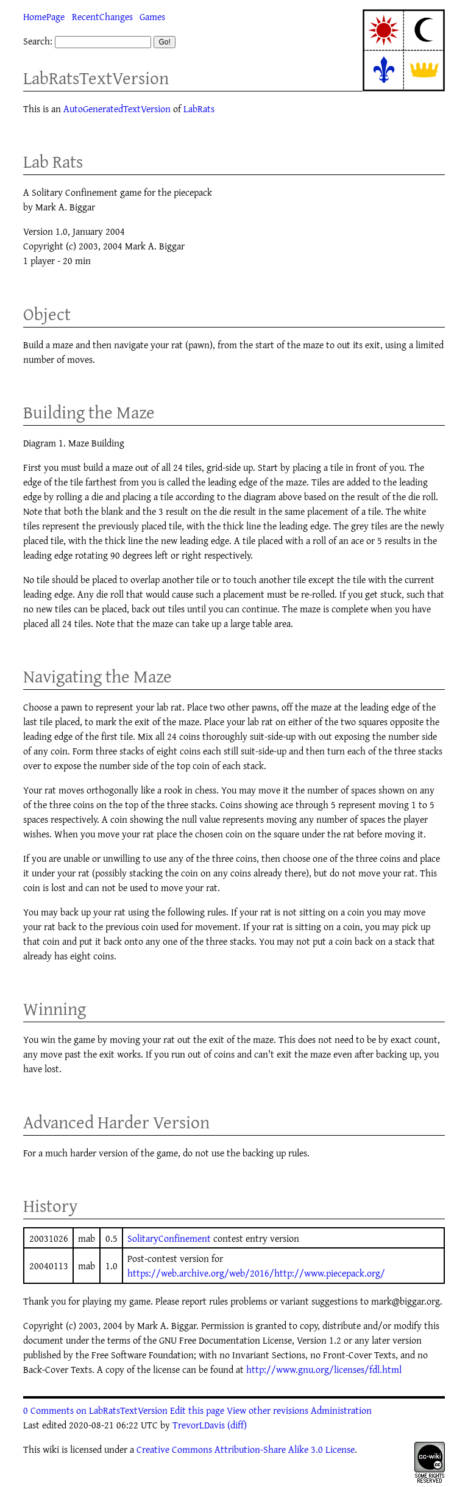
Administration (341, 1410)
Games (152, 16)
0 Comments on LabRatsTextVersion (95, 1410)
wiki (51, 1449)
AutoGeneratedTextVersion (117, 108)
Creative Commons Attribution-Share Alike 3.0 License (245, 1449)
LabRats (198, 108)
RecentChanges (102, 16)
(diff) (237, 1424)
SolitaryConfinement (169, 1238)
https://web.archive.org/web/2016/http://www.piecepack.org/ (256, 1273)
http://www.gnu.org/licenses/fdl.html (324, 1369)
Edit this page (197, 1410)
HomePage (44, 16)
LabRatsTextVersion (96, 78)
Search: (37, 41)
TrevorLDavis (198, 1424)
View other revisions (267, 1410)
